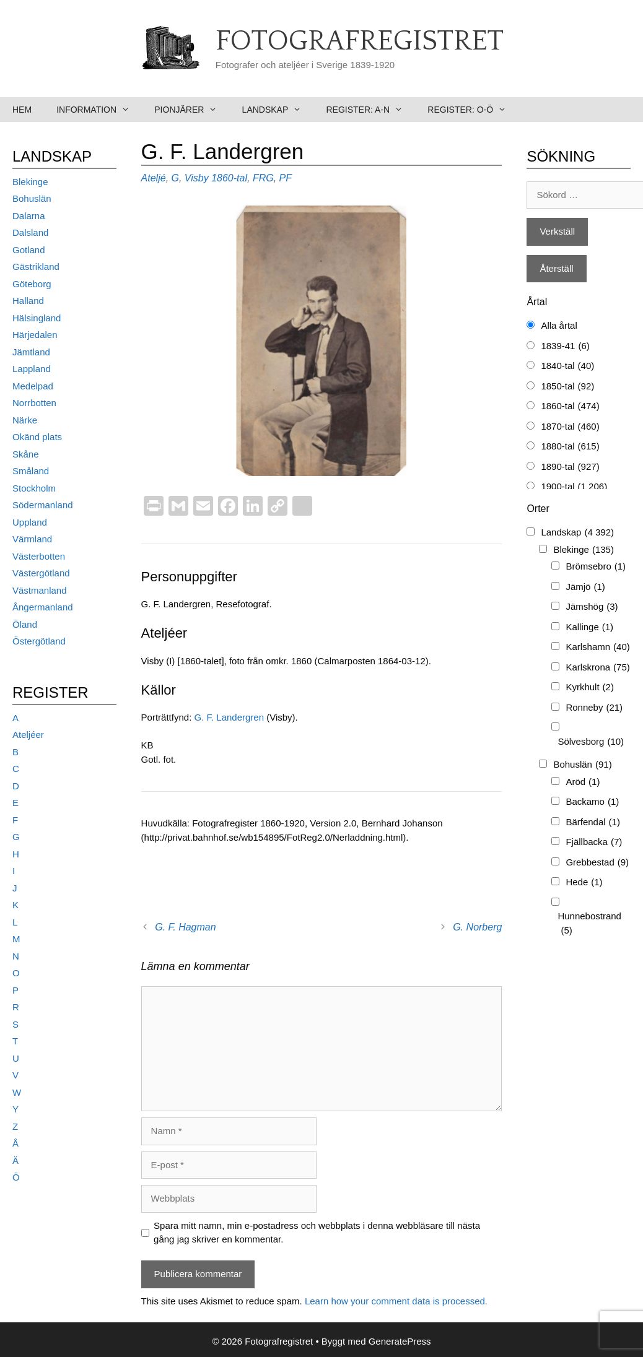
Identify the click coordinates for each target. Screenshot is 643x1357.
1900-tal (574, 487)
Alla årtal (559, 325)
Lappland (31, 368)
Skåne (25, 454)
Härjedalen (35, 334)
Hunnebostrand (589, 924)
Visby (197, 178)
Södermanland (42, 505)
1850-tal (567, 386)
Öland (24, 624)
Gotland (28, 250)
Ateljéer (28, 734)
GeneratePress (400, 1341)
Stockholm (34, 488)
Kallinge (589, 627)
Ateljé (153, 178)
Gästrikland (35, 266)
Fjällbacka (594, 842)
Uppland (29, 522)
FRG (263, 178)
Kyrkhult (590, 687)
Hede (584, 882)
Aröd (583, 782)
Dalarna (28, 215)
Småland (30, 471)
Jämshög (592, 607)
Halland (28, 300)
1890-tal (570, 467)
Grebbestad (597, 863)
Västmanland (39, 590)
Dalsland (30, 232)
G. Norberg (477, 927)
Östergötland (39, 641)
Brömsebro (596, 567)
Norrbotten (34, 402)
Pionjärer (191, 109)
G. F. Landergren (229, 717)
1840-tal (567, 366)
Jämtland (31, 352)
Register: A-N (370, 109)
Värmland (32, 539)
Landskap (278, 109)
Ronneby (594, 708)
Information (99, 109)
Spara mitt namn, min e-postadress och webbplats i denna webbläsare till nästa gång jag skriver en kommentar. (317, 1232)
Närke (24, 420)
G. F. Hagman (185, 927)
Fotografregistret (360, 41)
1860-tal (229, 178)
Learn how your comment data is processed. (396, 1301)
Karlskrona (597, 668)
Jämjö (585, 587)
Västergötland (41, 573)
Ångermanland (42, 607)
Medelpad (32, 386)
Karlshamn (597, 647)
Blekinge (30, 181)
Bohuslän (31, 198)
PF (285, 178)
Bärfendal (593, 822)
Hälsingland (36, 318)
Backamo (592, 802)
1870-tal (570, 427)
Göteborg (31, 284)
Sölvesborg (591, 742)
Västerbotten (38, 556)
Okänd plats (37, 436)
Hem (22, 110)
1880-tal (570, 447)
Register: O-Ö (472, 109)
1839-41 (565, 346)
